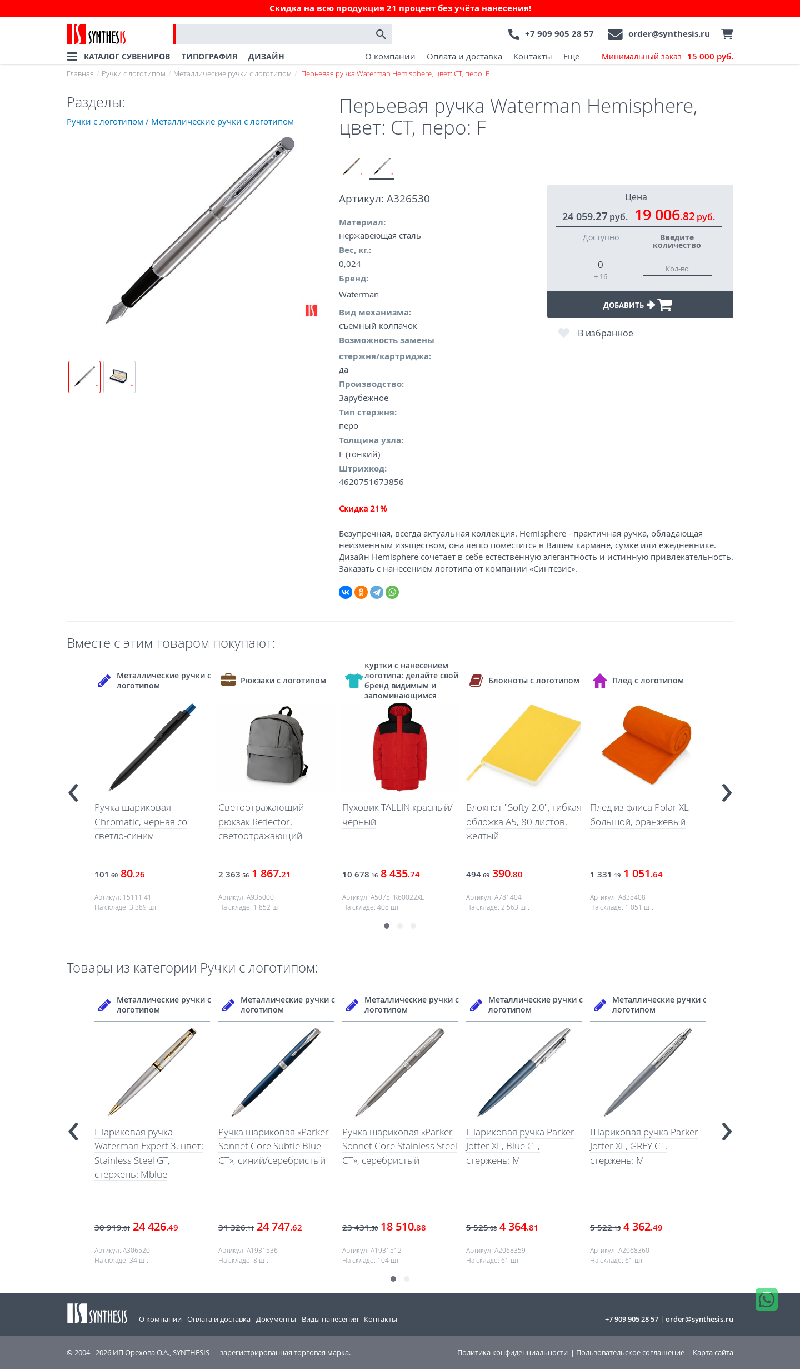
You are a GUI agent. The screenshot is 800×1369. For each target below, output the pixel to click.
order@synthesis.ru (669, 33)
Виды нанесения (330, 1319)
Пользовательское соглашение (630, 1352)
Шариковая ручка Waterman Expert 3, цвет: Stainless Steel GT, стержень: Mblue (148, 1153)
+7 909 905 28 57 (559, 33)
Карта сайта (713, 1352)
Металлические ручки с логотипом (232, 73)
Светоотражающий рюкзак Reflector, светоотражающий (261, 821)
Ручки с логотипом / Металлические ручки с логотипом (180, 121)
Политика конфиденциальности (512, 1352)
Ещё (571, 56)
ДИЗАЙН (266, 56)
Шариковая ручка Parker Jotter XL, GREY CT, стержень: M (644, 1146)
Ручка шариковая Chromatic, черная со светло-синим (140, 821)
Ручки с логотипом (134, 73)
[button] (386, 925)
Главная (80, 73)
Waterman (359, 294)
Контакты (532, 56)
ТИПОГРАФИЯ (209, 56)
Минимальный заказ (667, 56)
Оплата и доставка (464, 56)
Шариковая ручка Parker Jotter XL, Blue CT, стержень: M (520, 1146)
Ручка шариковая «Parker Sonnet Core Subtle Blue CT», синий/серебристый (273, 1146)
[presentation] (73, 788)
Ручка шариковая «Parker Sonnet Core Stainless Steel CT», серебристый (399, 1146)
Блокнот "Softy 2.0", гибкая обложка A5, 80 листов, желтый (524, 821)
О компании (390, 56)
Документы (276, 1319)
